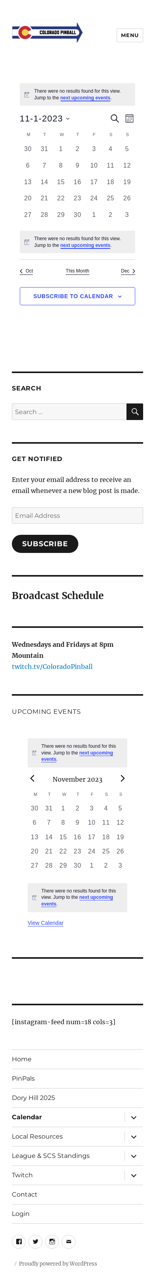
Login (21, 1213)
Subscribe (45, 544)
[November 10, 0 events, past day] (94, 169)
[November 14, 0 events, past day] (44, 185)
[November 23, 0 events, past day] (77, 202)
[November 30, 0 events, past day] (77, 218)
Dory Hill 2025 (33, 1098)
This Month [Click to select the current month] (77, 271)
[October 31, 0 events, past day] (44, 152)
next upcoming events (85, 98)
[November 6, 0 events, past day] (28, 169)
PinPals (23, 1078)
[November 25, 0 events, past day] (110, 202)
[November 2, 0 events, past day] (77, 152)
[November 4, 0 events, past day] (110, 152)
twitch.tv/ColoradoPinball (52, 666)
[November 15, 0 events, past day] (61, 185)
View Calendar (46, 923)
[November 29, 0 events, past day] (61, 218)
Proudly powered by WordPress (58, 1263)
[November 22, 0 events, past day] (61, 202)
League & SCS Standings (51, 1156)
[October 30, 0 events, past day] (28, 152)
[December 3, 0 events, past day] (127, 218)
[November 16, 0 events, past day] (77, 185)
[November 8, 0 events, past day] (61, 169)
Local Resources (37, 1136)
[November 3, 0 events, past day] (94, 152)
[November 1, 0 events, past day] (61, 152)
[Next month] (122, 778)
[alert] (78, 94)
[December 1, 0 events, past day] (94, 218)
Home (22, 1059)
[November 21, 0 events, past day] (44, 202)
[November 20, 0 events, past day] (28, 202)
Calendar (27, 1117)
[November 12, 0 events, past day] (127, 169)
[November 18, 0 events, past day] (110, 185)
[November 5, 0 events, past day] (127, 152)
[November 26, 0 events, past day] (127, 202)
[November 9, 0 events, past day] (77, 169)
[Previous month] (32, 778)
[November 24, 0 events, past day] (94, 202)
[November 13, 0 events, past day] (28, 185)
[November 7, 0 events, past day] (44, 169)
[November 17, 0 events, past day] (94, 185)
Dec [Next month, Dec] (128, 271)
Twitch (22, 1175)
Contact (25, 1194)
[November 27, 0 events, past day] (28, 218)
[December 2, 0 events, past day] (110, 218)
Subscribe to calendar (73, 296)
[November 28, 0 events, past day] (44, 218)
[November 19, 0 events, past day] (127, 185)
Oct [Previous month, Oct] (26, 271)
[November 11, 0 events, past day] (110, 169)
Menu (129, 35)
